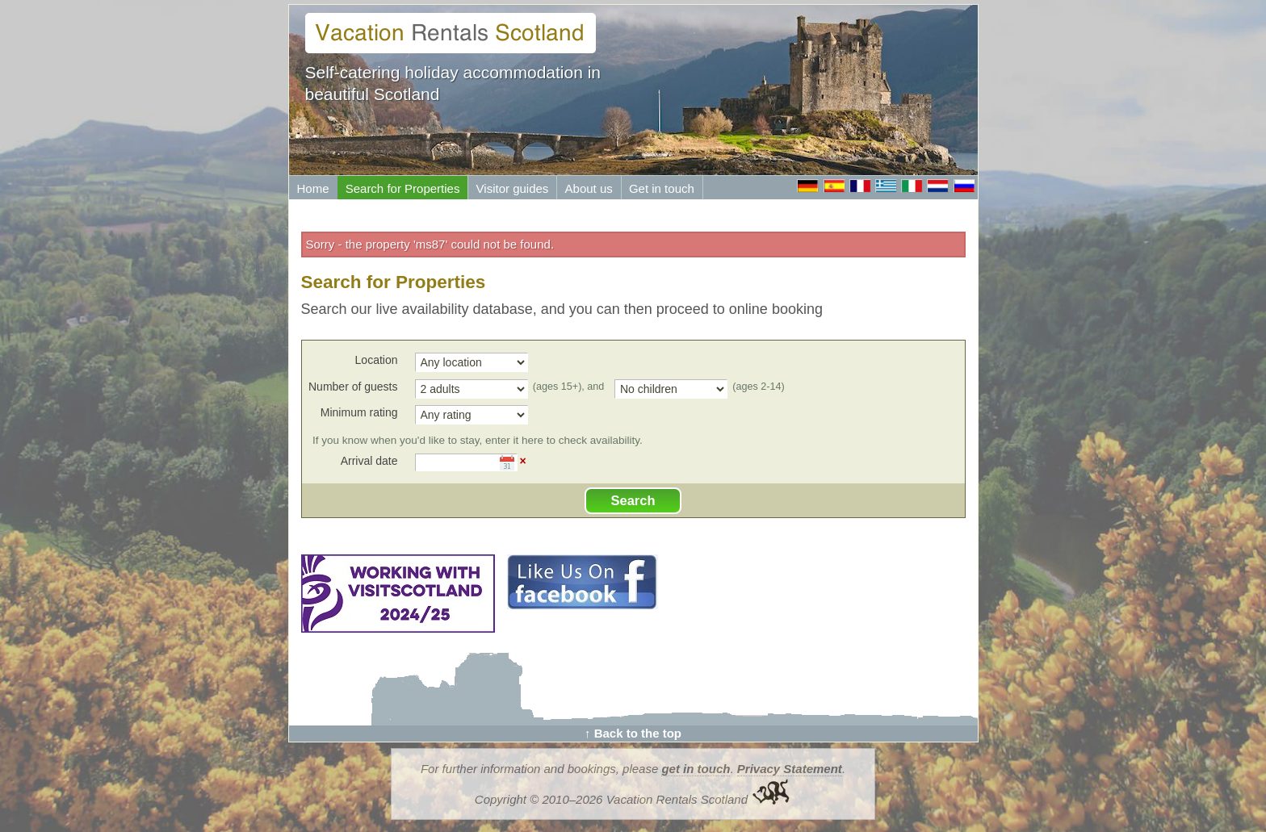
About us (589, 188)
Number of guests (353, 386)
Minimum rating (359, 412)
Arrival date (369, 460)
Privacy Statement (789, 769)
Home (313, 188)
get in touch (695, 769)
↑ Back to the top (633, 733)
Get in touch (661, 188)
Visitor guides (512, 188)
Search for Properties (403, 188)
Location (376, 359)
